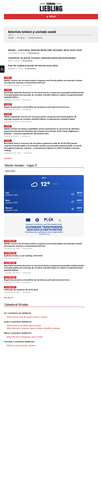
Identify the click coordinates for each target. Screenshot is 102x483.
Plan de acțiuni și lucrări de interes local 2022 (33, 65)
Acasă (10, 38)
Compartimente (35, 38)
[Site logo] (51, 10)
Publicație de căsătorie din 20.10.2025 (21, 290)
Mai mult (8, 158)
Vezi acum (10, 171)
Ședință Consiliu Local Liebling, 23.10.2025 (23, 256)
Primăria (20, 38)
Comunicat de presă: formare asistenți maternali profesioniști (42, 58)
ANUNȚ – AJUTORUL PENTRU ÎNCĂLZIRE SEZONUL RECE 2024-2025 (45, 50)
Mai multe (8, 298)
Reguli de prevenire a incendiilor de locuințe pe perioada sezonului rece (36, 107)
